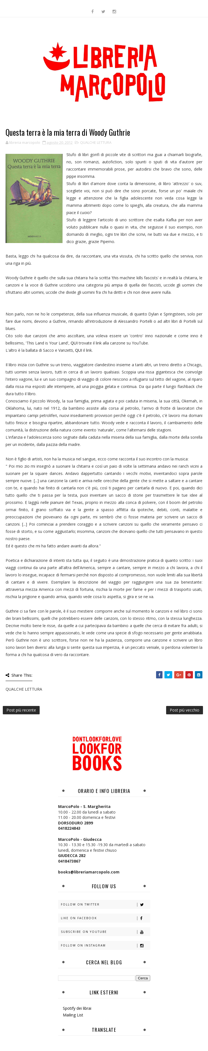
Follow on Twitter (105, 904)
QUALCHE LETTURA (95, 142)
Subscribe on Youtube (105, 932)
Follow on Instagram (105, 945)
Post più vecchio (184, 710)
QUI (75, 343)
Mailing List (73, 1015)
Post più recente (21, 710)
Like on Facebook (105, 918)
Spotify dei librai (77, 1008)
